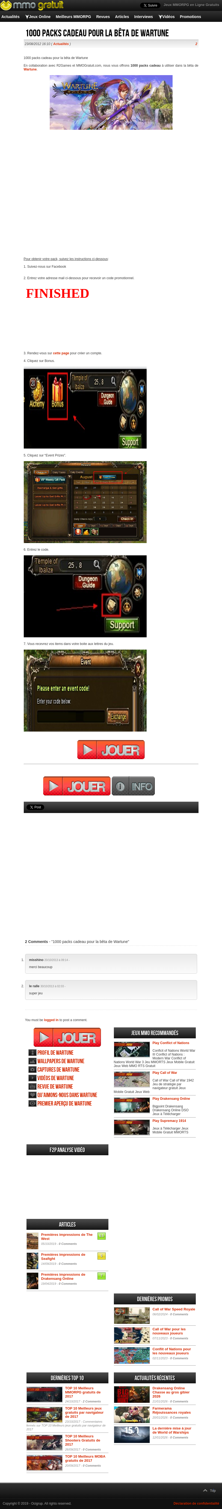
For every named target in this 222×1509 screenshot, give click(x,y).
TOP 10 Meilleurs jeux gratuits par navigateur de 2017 (84, 1412)
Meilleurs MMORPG (73, 16)
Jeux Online (40, 16)
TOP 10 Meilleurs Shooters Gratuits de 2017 (82, 1440)
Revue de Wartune (55, 1087)
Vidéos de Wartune (55, 1078)
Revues (103, 16)
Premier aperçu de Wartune (64, 1103)
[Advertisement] (111, 867)
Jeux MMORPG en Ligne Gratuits (191, 5)
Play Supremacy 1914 (169, 1121)
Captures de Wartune (58, 1070)
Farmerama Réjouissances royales (172, 1410)
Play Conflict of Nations (171, 1043)
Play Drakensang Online (171, 1099)
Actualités (10, 16)
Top (213, 1491)
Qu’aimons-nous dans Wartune (67, 1095)
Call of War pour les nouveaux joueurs (169, 1331)
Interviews (143, 16)
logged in (51, 1020)
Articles (122, 16)
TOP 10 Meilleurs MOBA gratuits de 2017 (85, 1458)
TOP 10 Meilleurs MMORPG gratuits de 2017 (83, 1392)
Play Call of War (165, 1073)
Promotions (190, 16)
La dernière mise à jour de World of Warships (172, 1430)
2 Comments (92, 1401)
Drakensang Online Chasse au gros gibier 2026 (171, 1392)
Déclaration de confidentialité (196, 1503)
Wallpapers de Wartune (60, 1061)
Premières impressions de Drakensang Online (63, 1276)
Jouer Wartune (67, 1037)
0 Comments (68, 1243)
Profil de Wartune (55, 1053)
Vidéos (168, 16)
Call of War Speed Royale (174, 1309)
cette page (61, 353)
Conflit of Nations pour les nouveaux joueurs (172, 1351)
